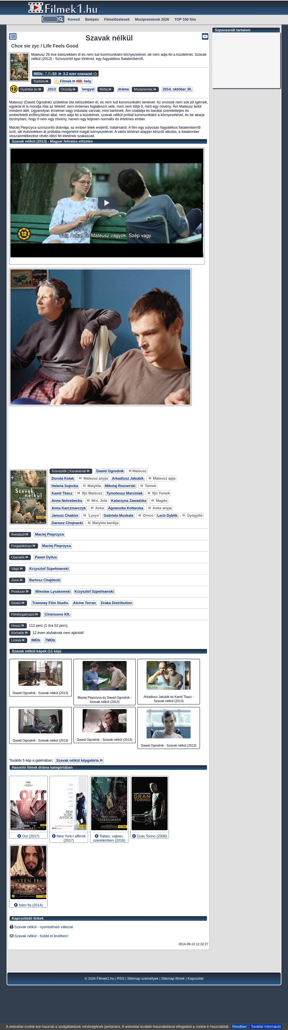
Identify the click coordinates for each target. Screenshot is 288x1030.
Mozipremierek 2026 (152, 19)
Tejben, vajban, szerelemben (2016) (109, 897)
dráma (123, 89)
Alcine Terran (84, 661)
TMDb (50, 698)
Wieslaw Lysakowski (52, 650)
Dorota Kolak (63, 537)
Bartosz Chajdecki (44, 638)
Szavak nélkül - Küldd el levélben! (41, 994)
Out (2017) (28, 895)
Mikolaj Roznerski (120, 544)
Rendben (239, 1027)
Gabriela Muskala (118, 574)
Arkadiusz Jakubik (128, 537)
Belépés (92, 19)
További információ (266, 1027)
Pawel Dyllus (46, 616)
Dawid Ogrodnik (110, 529)
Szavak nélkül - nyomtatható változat (43, 985)
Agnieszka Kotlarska (125, 566)
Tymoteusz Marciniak (125, 552)
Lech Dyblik (167, 574)
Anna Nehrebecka (67, 559)
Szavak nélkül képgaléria (79, 819)
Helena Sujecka (65, 544)
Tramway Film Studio (50, 661)
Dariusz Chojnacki (67, 581)
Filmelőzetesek (117, 19)
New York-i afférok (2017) (69, 897)
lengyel (88, 89)
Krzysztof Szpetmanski (49, 627)
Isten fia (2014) (28, 963)
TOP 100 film (185, 19)
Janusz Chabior (65, 574)
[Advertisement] (105, 124)
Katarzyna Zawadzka (128, 559)
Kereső (74, 19)
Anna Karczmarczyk (69, 566)
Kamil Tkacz (62, 552)
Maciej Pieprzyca (49, 593)
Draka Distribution (116, 661)
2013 (52, 89)
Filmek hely (73, 81)
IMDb (35, 698)
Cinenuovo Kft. (57, 673)
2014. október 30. (177, 89)
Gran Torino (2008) (149, 895)
